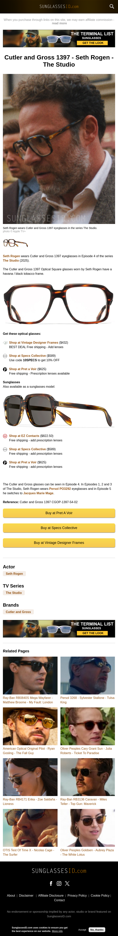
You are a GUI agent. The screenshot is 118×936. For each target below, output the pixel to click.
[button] (59, 223)
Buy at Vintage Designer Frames (59, 543)
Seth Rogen (11, 256)
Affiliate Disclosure (51, 895)
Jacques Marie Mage (38, 493)
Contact (59, 900)
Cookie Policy (100, 895)
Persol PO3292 (60, 488)
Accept (82, 930)
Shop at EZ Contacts (24, 435)
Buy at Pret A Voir (58, 513)
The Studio (11, 260)
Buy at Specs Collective (59, 528)
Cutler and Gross (18, 611)
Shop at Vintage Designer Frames (33, 342)
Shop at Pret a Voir (23, 369)
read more (59, 23)
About (11, 895)
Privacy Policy (77, 895)
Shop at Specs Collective (27, 355)
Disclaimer (26, 895)
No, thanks (97, 930)
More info (57, 931)
